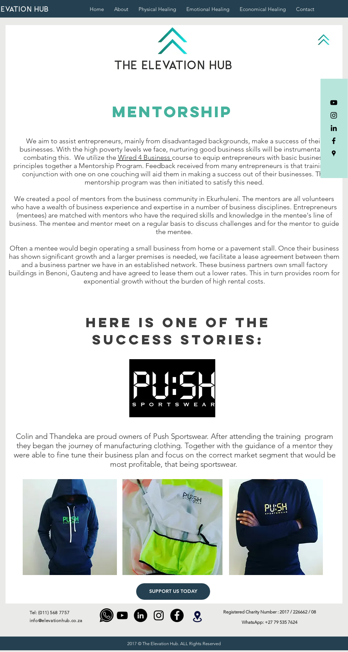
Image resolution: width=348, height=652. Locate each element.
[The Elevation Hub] (333, 153)
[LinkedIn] (333, 128)
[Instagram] (333, 115)
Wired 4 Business (145, 157)
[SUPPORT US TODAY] (173, 591)
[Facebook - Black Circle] (177, 615)
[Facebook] (333, 140)
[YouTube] (333, 102)
